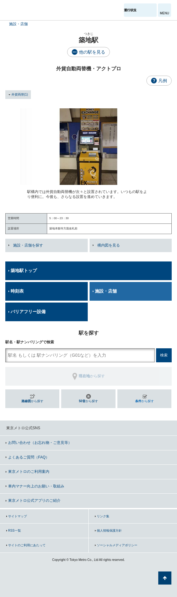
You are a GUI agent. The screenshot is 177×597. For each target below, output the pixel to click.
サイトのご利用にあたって (27, 545)
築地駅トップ (24, 270)
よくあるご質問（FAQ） (28, 457)
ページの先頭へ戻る (164, 578)
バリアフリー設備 (28, 311)
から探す (32, 401)
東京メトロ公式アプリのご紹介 (34, 500)
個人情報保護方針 (109, 530)
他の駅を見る (92, 51)
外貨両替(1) (20, 94)
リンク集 (103, 516)
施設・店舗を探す (28, 245)
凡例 (162, 80)
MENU (164, 13)
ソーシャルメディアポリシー (117, 545)
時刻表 (17, 291)
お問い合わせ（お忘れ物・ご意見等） (40, 442)
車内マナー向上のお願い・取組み (36, 486)
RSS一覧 (14, 530)
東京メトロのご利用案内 (28, 471)
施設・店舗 (18, 24)
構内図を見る (108, 245)
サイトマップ (17, 516)
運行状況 (130, 10)
